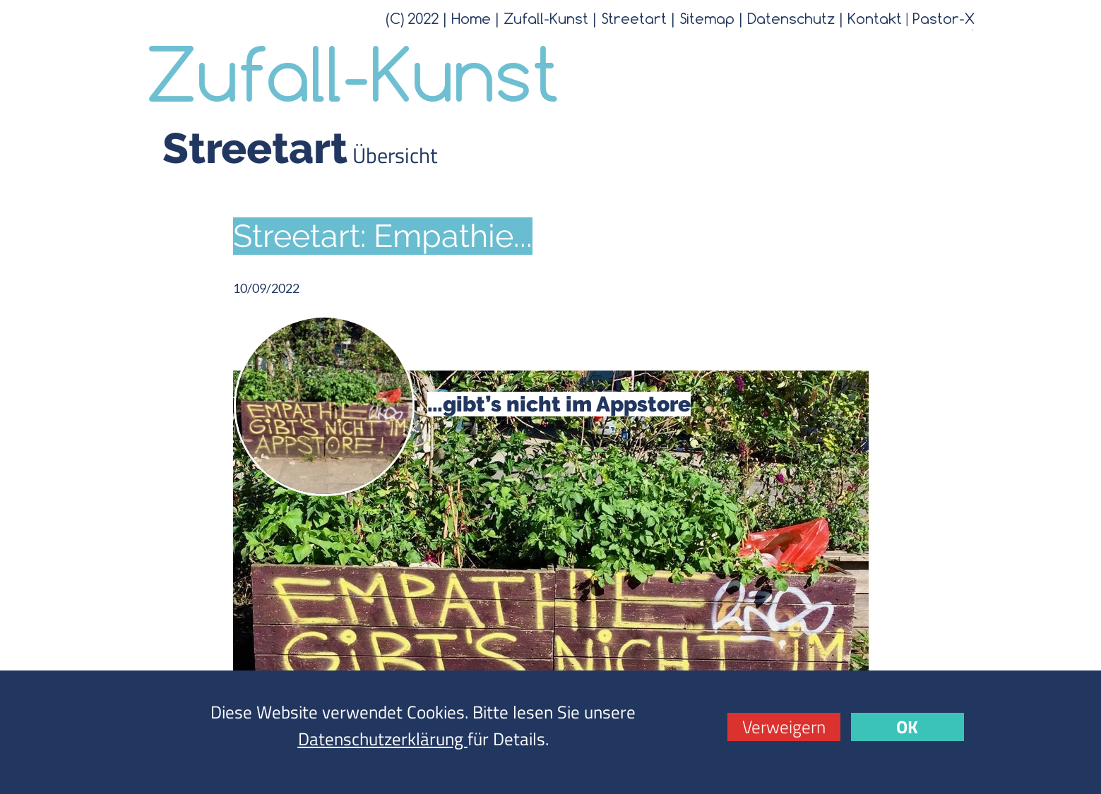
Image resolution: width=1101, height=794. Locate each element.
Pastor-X (943, 18)
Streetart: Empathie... (382, 236)
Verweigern (784, 727)
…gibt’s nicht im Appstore (559, 404)
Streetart (634, 18)
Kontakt (874, 18)
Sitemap (706, 18)
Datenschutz (791, 18)
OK (907, 727)
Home (471, 18)
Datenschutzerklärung (383, 739)
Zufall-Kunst (546, 18)
